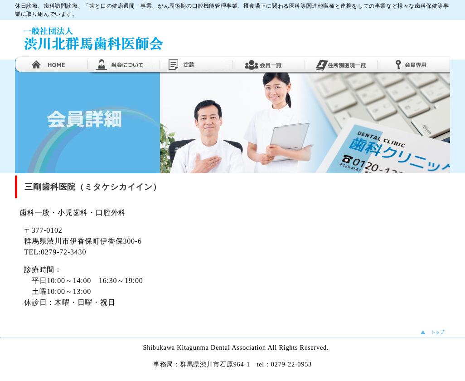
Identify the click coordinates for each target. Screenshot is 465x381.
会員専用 (414, 64)
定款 (196, 64)
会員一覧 (268, 64)
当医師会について (123, 64)
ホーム (51, 64)
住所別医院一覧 (341, 64)
